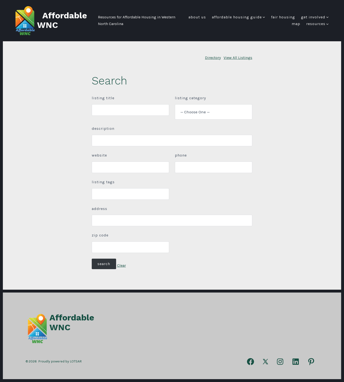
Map (296, 23)
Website (99, 155)
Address (99, 208)
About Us (197, 17)
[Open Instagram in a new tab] (280, 361)
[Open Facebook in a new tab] (250, 361)
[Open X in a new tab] (265, 361)
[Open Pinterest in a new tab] (311, 361)
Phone (181, 155)
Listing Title (103, 98)
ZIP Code (100, 235)
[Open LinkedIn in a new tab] (295, 361)
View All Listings (238, 57)
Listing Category (190, 98)
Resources (317, 23)
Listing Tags (103, 182)
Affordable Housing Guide (238, 17)
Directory (213, 57)
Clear (121, 265)
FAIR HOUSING (283, 17)
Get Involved (314, 17)
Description (103, 128)
